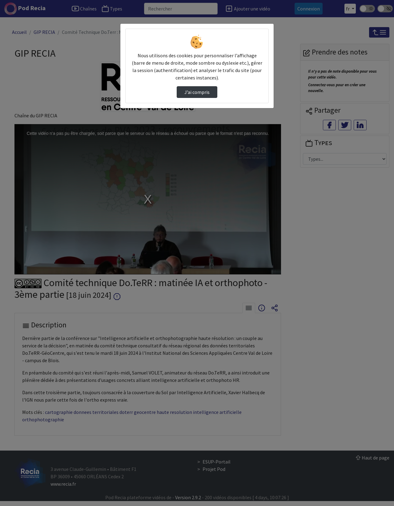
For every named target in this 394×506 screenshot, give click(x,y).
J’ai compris (197, 92)
